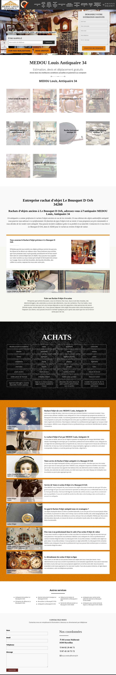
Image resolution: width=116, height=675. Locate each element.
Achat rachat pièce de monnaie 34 (49, 5)
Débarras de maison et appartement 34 (97, 4)
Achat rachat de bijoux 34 (43, 5)
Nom (8, 630)
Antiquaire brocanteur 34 (84, 5)
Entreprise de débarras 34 (77, 4)
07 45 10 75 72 (110, 4)
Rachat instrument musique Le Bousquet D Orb (47, 598)
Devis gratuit (42, 50)
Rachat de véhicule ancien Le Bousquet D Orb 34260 (69, 603)
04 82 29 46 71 (110, 6)
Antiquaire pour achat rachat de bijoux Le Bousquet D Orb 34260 (92, 603)
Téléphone (10, 645)
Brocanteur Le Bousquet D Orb (47, 601)
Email (8, 638)
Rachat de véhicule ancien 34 (55, 5)
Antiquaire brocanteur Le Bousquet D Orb (22, 598)
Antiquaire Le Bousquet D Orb (47, 604)
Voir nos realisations (19, 50)
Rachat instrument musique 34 (69, 5)
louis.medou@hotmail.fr (68, 656)
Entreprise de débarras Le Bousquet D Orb (23, 602)
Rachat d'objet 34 (91, 5)
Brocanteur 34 (61, 5)
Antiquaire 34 (37, 5)
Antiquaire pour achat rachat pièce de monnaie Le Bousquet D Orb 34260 (92, 598)
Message (9, 652)
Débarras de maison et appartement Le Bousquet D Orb (69, 598)
